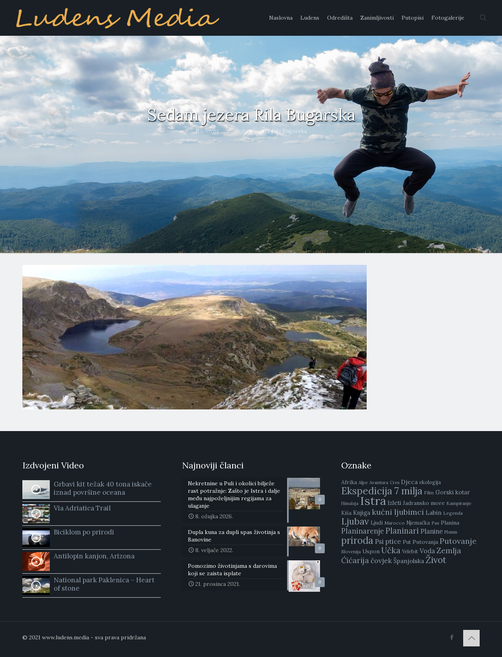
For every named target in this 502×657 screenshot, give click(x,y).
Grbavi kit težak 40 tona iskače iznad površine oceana (103, 488)
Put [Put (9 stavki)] (407, 542)
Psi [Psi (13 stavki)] (379, 541)
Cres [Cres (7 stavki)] (394, 482)
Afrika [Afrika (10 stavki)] (349, 482)
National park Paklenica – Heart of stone (104, 584)
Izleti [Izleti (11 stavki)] (394, 503)
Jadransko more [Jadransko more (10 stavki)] (424, 503)
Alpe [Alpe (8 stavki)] (363, 482)
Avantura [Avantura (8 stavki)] (378, 482)
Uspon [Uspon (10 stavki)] (371, 551)
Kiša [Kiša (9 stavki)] (346, 513)
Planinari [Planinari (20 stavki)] (402, 531)
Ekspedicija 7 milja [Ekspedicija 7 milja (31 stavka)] (381, 490)
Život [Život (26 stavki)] (436, 559)
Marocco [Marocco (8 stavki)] (394, 523)
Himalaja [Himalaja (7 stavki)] (349, 503)
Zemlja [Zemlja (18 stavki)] (449, 550)
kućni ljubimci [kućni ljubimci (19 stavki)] (398, 512)
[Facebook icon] (451, 637)
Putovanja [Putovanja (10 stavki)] (425, 541)
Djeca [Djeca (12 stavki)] (409, 482)
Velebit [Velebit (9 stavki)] (410, 551)
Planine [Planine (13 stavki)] (431, 531)
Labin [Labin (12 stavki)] (434, 512)
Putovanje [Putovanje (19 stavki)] (458, 541)
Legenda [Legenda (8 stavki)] (453, 513)
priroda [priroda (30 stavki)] (357, 540)
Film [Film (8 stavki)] (429, 493)
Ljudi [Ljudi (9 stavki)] (377, 522)
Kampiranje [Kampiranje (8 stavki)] (458, 503)
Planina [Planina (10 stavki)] (450, 522)
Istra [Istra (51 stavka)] (373, 500)
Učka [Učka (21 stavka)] (390, 550)
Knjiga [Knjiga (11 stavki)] (361, 512)
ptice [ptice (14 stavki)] (393, 541)
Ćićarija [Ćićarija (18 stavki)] (355, 560)
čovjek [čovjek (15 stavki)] (381, 560)
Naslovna (207, 130)
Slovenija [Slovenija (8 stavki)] (351, 551)
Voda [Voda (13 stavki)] (427, 551)
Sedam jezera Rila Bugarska (271, 130)
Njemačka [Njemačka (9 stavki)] (418, 522)
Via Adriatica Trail (82, 508)
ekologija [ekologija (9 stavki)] (430, 482)
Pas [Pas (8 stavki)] (435, 523)
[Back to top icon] (471, 638)
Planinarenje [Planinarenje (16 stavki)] (362, 531)
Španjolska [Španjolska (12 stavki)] (408, 561)
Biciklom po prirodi (84, 532)
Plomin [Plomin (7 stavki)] (450, 532)
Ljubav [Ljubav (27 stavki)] (355, 521)
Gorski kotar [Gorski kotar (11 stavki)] (452, 492)
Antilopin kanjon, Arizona (94, 556)
